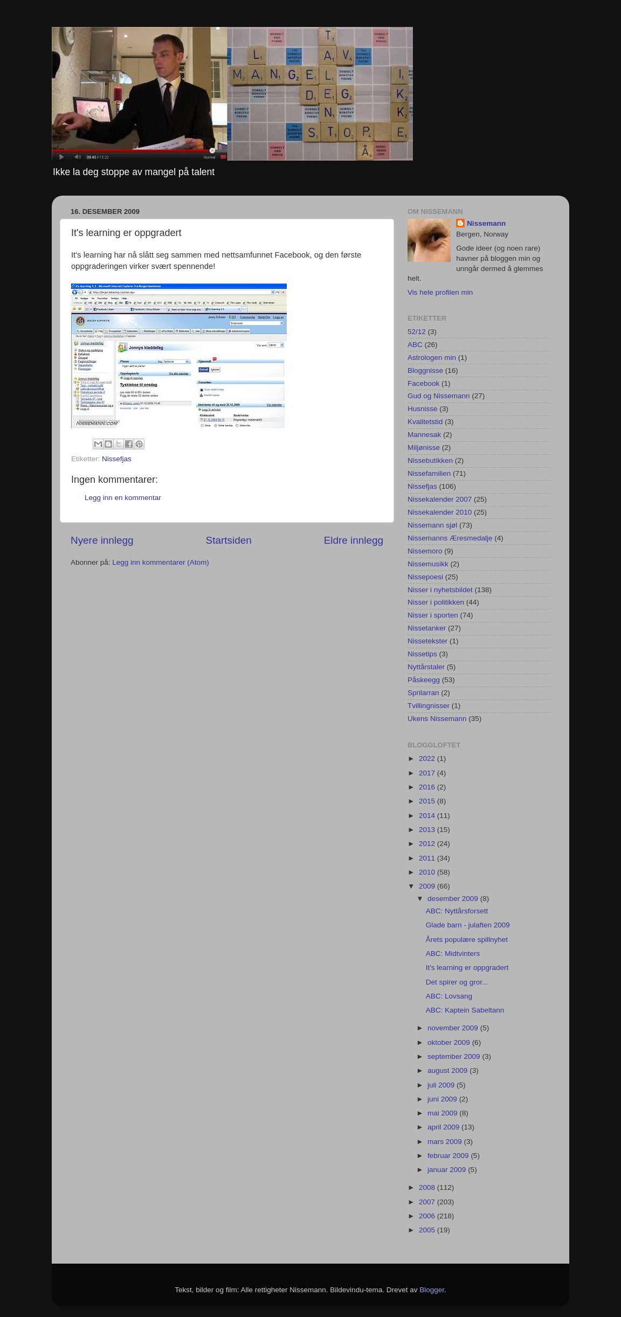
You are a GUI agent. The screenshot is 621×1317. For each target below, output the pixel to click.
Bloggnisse (425, 370)
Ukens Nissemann (437, 719)
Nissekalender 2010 (440, 512)
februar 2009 (449, 1156)
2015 (428, 801)
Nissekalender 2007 (440, 499)
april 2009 (444, 1127)
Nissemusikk (428, 564)
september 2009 (454, 1056)
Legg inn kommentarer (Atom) (160, 562)
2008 (428, 1187)
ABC (415, 345)
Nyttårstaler (426, 667)
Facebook (423, 383)
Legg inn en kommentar (123, 498)
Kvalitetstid (425, 422)
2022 (428, 758)
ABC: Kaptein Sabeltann (465, 1010)
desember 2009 (453, 899)
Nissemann (486, 223)
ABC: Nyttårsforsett (457, 911)
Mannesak (424, 435)
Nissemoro (425, 551)
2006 (428, 1216)
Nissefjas (117, 459)
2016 (428, 787)
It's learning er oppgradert (467, 968)
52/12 (417, 332)
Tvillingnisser (429, 706)
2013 (428, 830)
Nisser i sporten (433, 615)
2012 (428, 844)
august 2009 (448, 1070)
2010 (428, 872)
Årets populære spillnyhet (467, 939)
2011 (428, 858)
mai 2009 (443, 1113)
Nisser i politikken (436, 602)
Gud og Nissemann (439, 396)
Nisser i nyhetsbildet (440, 590)
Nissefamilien (429, 473)
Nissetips (422, 654)
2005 (428, 1230)
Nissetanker (427, 628)
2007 (428, 1202)
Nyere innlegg (102, 540)
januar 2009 (447, 1170)
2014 (428, 816)
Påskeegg (424, 680)
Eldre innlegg (353, 540)
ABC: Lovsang (449, 996)
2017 (428, 773)
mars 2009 (445, 1142)
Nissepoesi (425, 577)
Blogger (431, 1290)
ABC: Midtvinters (453, 953)
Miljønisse (424, 447)
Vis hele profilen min (440, 292)
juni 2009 (443, 1099)
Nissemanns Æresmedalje (450, 538)
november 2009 (453, 1028)
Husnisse (423, 409)
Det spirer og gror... (457, 982)
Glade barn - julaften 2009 (468, 925)
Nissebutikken (430, 460)
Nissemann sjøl (432, 525)
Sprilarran (423, 693)
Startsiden (229, 540)
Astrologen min (432, 357)
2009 (428, 886)
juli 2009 (442, 1085)
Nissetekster (427, 641)
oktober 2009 (449, 1042)
